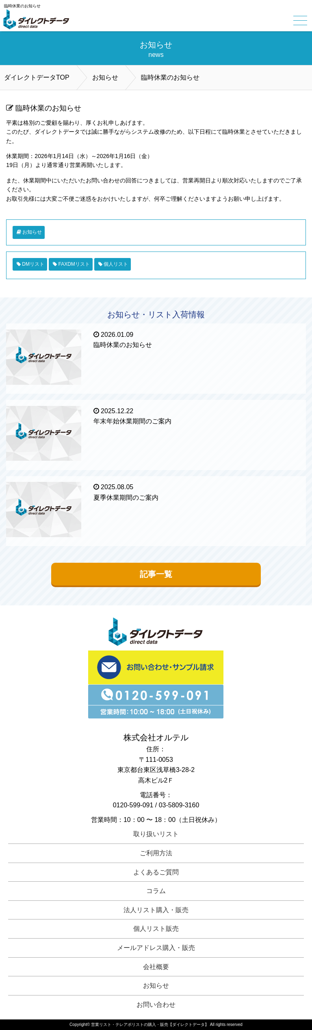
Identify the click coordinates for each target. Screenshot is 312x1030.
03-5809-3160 (179, 805)
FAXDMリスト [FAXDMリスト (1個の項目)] (73, 264)
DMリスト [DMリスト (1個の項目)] (33, 264)
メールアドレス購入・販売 (156, 947)
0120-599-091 (133, 805)
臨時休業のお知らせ (122, 344)
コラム (156, 890)
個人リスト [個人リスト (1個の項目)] (116, 264)
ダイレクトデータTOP (36, 77)
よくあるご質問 (156, 872)
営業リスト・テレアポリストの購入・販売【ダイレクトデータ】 (150, 1024)
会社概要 (156, 966)
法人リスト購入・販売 (156, 909)
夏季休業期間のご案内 (125, 497)
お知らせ (105, 77)
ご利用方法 (156, 853)
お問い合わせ (156, 1004)
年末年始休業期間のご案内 (132, 421)
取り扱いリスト (156, 834)
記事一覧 (156, 574)
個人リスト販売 (156, 928)
